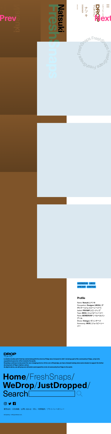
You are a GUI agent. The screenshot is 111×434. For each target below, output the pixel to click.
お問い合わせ (26, 409)
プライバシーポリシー (55, 409)
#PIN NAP (81, 287)
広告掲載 (15, 409)
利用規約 (41, 409)
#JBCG (92, 283)
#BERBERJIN (83, 283)
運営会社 (7, 409)
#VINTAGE (91, 287)
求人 (35, 409)
